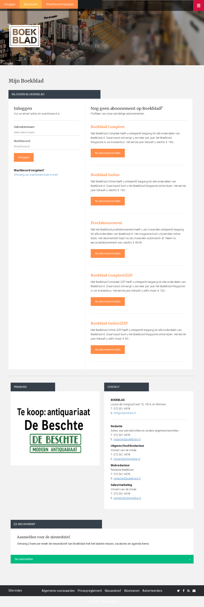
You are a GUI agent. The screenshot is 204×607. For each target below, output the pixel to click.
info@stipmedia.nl (125, 413)
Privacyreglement (90, 590)
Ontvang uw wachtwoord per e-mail (36, 174)
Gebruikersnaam (24, 126)
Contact (93, 601)
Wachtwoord (22, 141)
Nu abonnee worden (107, 153)
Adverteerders (152, 590)
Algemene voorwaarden (58, 590)
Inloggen (9, 4)
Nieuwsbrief (113, 590)
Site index (15, 590)
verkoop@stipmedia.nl (127, 498)
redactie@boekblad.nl (127, 439)
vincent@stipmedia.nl (127, 458)
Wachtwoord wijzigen (60, 4)
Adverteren (109, 601)
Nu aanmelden (24, 559)
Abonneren (31, 4)
